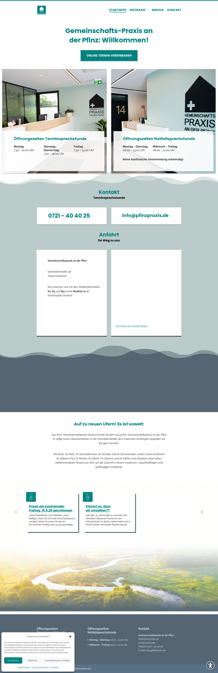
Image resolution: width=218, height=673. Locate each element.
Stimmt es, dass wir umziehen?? (98, 511)
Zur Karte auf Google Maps (131, 328)
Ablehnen (32, 660)
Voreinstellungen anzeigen (57, 660)
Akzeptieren (13, 660)
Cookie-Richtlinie (23, 667)
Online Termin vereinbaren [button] (109, 58)
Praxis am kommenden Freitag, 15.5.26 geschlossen (50, 511)
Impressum (54, 667)
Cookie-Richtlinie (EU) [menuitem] (81, 669)
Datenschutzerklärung (40, 667)
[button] (70, 636)
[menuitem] (117, 12)
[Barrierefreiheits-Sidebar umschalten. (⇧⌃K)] (210, 665)
